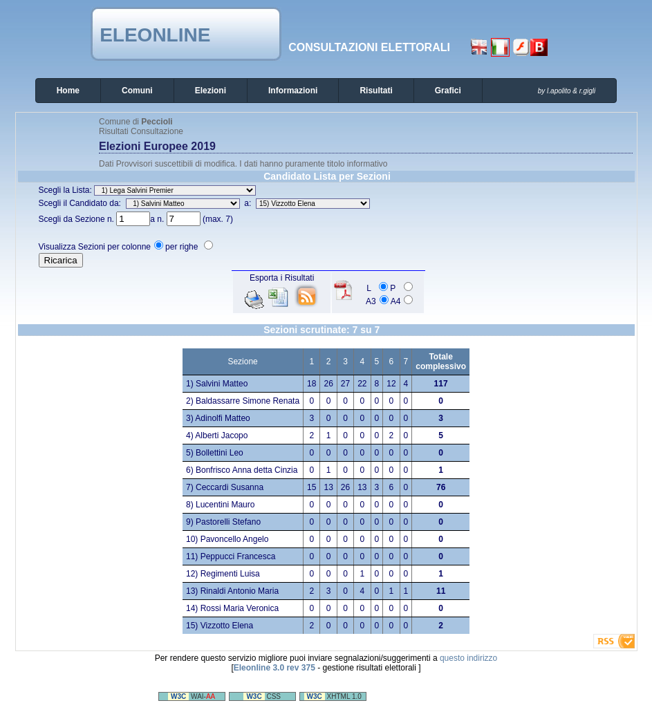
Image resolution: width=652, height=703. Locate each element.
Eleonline (155, 35)
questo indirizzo (468, 658)
